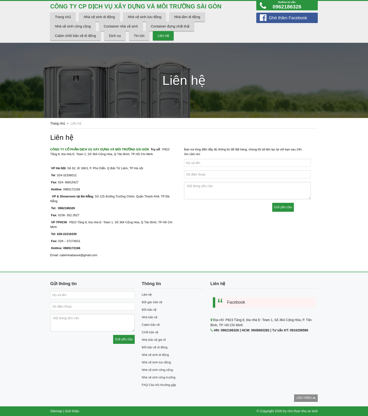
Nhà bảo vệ (149, 317)
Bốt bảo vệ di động (155, 347)
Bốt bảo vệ (149, 309)
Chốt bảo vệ (150, 332)
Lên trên (305, 398)
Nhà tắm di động (187, 17)
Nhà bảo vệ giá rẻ (154, 339)
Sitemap (56, 411)
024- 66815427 (68, 182)
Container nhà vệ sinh (121, 26)
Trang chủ (63, 17)
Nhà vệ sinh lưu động (144, 17)
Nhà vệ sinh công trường (158, 377)
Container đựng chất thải (170, 26)
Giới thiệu (72, 411)
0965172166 (71, 189)
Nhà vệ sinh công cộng (73, 26)
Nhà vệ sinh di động (99, 17)
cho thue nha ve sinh (303, 411)
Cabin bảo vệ (151, 324)
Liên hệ (163, 36)
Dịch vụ (115, 36)
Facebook (236, 302)
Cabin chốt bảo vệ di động (75, 36)
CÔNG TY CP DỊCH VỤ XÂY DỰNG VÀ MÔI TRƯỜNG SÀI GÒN (136, 6)
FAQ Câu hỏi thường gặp (159, 385)
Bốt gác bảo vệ (152, 302)
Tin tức (139, 36)
